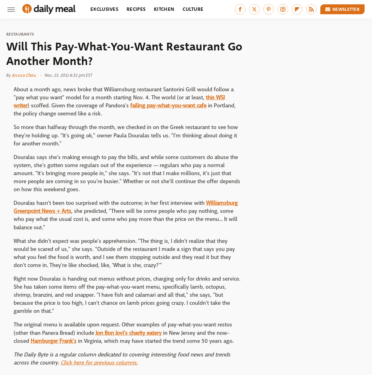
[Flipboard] (297, 9)
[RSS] (311, 9)
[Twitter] (254, 9)
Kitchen (164, 9)
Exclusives (104, 9)
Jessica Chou (24, 75)
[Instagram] (283, 9)
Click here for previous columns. (99, 362)
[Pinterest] (268, 9)
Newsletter (342, 9)
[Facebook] (240, 9)
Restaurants (20, 34)
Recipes (136, 9)
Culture (193, 9)
